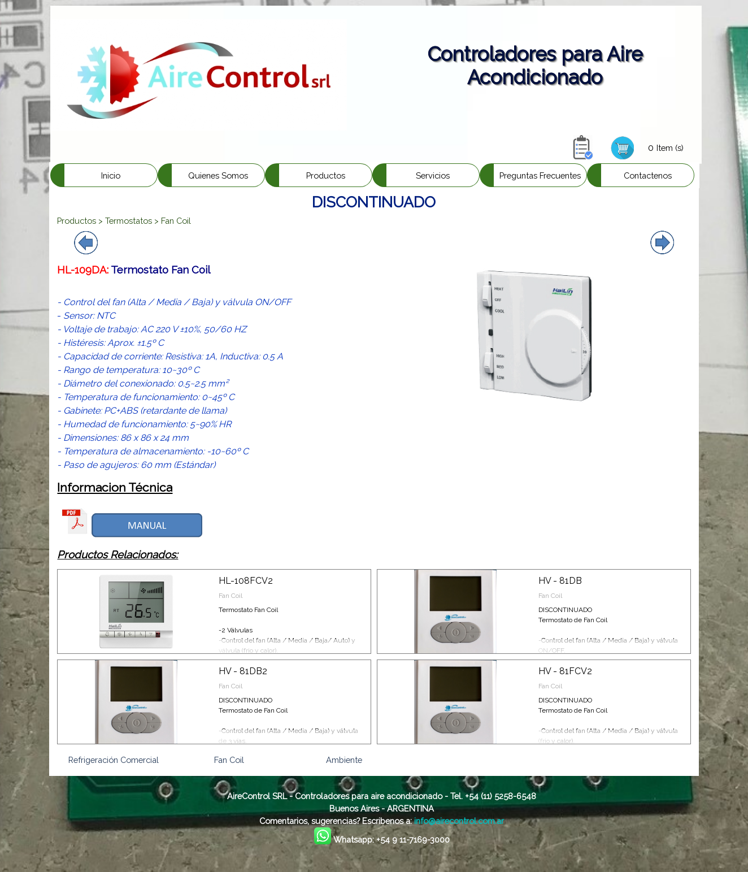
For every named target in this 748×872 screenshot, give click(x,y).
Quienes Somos (218, 175)
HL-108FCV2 (246, 580)
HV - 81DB (560, 580)
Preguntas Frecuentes (540, 175)
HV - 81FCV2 (565, 671)
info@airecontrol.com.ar (459, 821)
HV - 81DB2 (243, 671)
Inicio (110, 175)
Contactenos (648, 175)
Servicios (433, 175)
